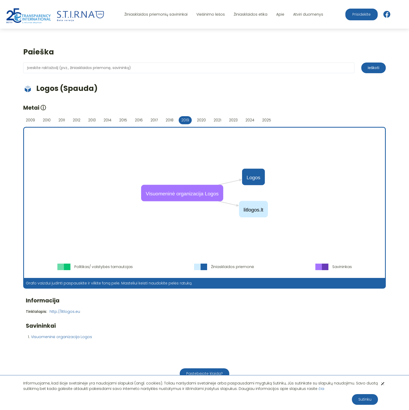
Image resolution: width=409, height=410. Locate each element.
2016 (139, 120)
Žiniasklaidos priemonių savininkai (156, 14)
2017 (154, 120)
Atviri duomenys (308, 14)
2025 (266, 120)
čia (321, 388)
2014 (107, 120)
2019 (185, 120)
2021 (217, 120)
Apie (280, 14)
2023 (233, 120)
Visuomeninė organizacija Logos (61, 336)
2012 (76, 120)
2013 (92, 120)
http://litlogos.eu (65, 311)
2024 (249, 120)
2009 (30, 120)
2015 (123, 120)
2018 (169, 120)
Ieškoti (373, 67)
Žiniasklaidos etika (250, 14)
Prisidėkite (361, 14)
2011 (61, 120)
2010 (47, 120)
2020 (201, 120)
